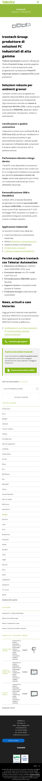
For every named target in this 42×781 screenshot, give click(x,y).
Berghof (4, 419)
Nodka (4, 545)
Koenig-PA (5, 540)
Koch (3, 529)
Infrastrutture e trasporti (15, 248)
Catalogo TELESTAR (21, 397)
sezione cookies (35, 774)
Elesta (4, 464)
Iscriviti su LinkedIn (13, 740)
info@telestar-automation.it (21, 735)
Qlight (4, 560)
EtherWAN (5, 484)
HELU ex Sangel (7, 499)
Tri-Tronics (5, 590)
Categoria (16, 636)
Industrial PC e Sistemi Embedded (12, 613)
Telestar (4, 434)
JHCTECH (5, 519)
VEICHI (4, 595)
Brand (24, 636)
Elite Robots (6, 474)
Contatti (21, 747)
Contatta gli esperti (16, 341)
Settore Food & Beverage (10, 618)
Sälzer (4, 575)
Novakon (5, 550)
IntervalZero (6, 509)
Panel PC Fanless (5, 693)
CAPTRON (5, 449)
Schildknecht (6, 580)
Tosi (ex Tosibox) (7, 429)
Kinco (4, 414)
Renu (3, 570)
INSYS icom (5, 504)
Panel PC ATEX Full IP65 (6, 650)
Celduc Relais (6, 454)
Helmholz (5, 424)
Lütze (3, 524)
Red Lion (5, 565)
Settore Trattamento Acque (10, 623)
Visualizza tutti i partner (9, 600)
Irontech (5, 514)
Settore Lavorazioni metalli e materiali (14, 628)
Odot (3, 555)
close (35, 766)
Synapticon (5, 585)
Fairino (4, 489)
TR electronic (6, 409)
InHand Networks (7, 494)
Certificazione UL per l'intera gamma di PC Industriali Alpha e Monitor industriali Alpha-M (20, 331)
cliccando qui (23, 382)
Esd (3, 479)
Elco (3, 469)
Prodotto (7, 636)
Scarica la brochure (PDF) (20, 370)
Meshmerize (6, 534)
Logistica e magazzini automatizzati (19, 251)
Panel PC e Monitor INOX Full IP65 (6, 671)
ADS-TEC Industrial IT (8, 444)
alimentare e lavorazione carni (24, 241)
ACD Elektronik (6, 439)
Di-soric (4, 459)
